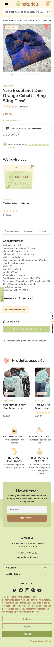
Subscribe (26, 518)
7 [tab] (24, 74)
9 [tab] (28, 74)
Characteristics (12, 231)
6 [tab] (22, 74)
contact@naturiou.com (27, 557)
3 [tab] (16, 74)
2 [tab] (14, 74)
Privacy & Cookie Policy (41, 641)
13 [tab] (36, 74)
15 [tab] (40, 74)
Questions (28, 231)
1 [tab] (12, 74)
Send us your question (26, 329)
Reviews (42, 231)
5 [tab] (20, 74)
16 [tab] (42, 74)
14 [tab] (38, 74)
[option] (18, 191)
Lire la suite (10, 135)
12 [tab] (34, 74)
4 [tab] (18, 74)
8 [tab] (26, 74)
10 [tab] (30, 74)
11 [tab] (32, 74)
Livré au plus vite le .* (24, 129)
